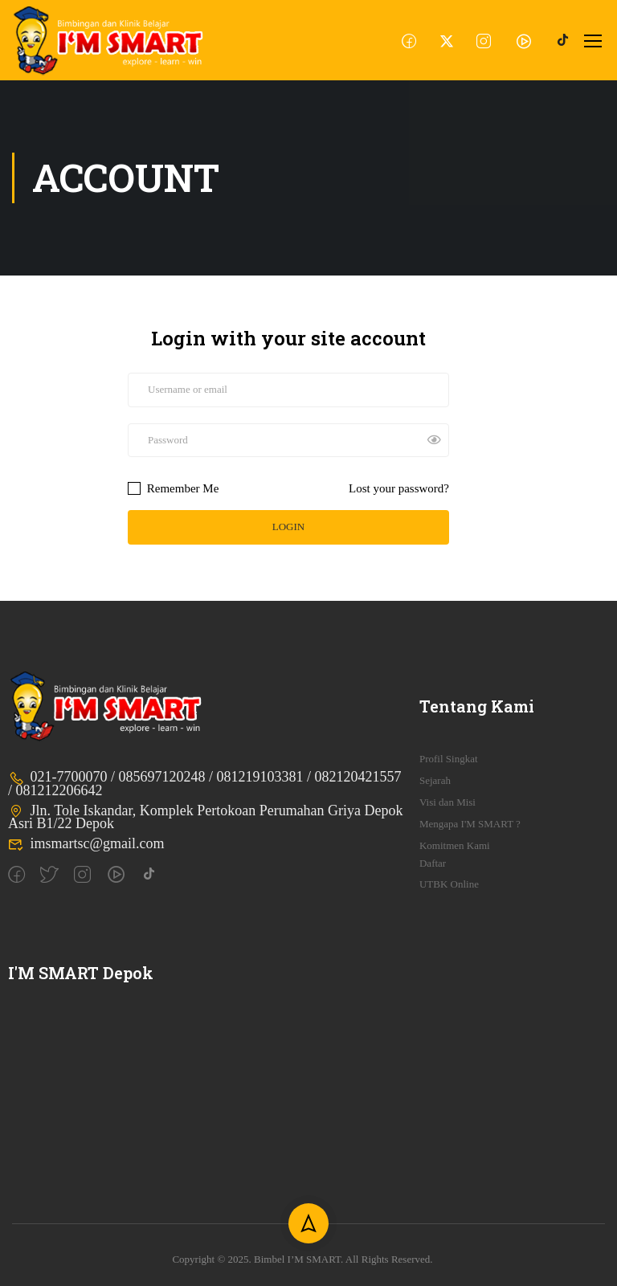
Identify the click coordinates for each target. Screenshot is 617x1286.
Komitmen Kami (454, 845)
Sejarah (435, 780)
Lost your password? (399, 488)
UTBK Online (449, 884)
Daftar (432, 863)
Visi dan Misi (447, 802)
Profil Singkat (448, 759)
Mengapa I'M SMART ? (470, 824)
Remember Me (173, 488)
